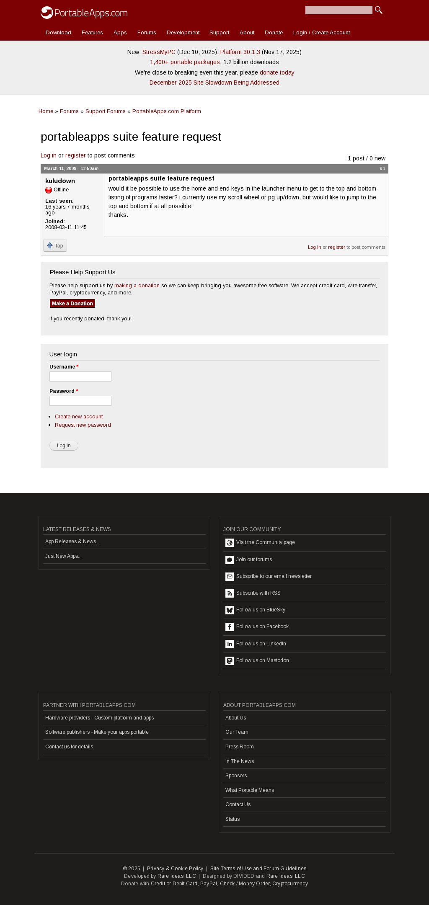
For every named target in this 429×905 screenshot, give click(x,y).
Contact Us (238, 804)
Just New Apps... (63, 556)
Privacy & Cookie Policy (175, 868)
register (75, 155)
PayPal (208, 884)
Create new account (79, 416)
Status (232, 819)
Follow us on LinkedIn (255, 644)
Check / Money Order (245, 884)
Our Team (236, 732)
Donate (274, 32)
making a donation (137, 285)
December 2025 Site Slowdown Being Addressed (214, 82)
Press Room (239, 747)
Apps (120, 32)
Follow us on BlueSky (255, 610)
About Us (235, 718)
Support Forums (105, 111)
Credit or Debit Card (174, 884)
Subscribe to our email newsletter (268, 576)
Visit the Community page (260, 543)
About (247, 32)
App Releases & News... (72, 541)
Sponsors (236, 776)
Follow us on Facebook (257, 627)
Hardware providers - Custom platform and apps (99, 718)
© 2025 (131, 868)
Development (183, 32)
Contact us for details (69, 747)
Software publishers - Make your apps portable (97, 732)
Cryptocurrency (290, 884)
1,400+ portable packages (185, 62)
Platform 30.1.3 (240, 52)
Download (58, 32)
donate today (277, 72)
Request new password (83, 425)
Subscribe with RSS (253, 593)
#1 (382, 168)
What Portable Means (249, 790)
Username (63, 367)
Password (63, 391)
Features (92, 32)
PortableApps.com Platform (166, 111)
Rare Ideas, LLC (177, 876)
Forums (146, 32)
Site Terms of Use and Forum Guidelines (258, 868)
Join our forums (248, 560)
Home (46, 111)
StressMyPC (159, 52)
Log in (49, 155)
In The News (239, 761)
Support (219, 32)
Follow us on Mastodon (257, 661)
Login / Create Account (321, 32)
